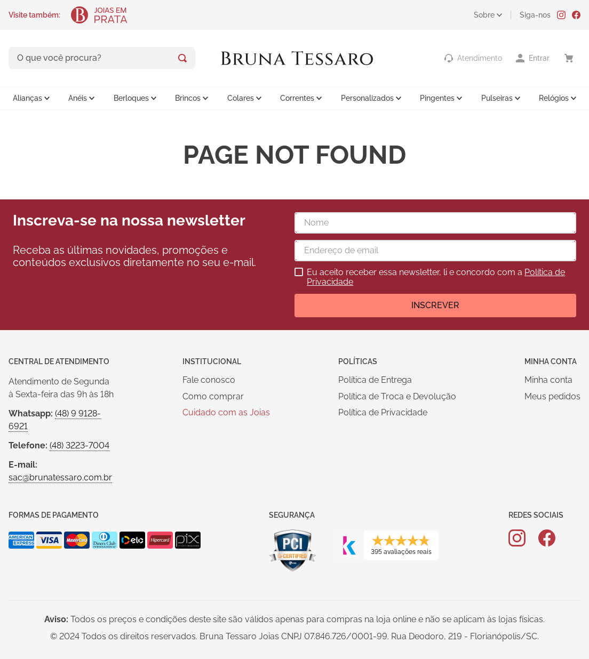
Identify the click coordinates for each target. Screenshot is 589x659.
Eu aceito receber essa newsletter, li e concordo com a (436, 277)
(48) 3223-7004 (79, 445)
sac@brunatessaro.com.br (60, 477)
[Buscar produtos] (182, 58)
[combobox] (102, 58)
